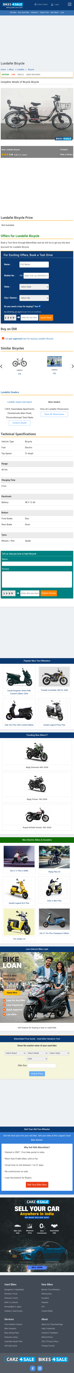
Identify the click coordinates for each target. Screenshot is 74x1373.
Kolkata (7, 1311)
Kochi (15, 1298)
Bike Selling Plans (11, 1333)
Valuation (34, 12)
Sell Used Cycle (10, 1345)
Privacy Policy (52, 1341)
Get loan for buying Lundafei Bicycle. (29, 338)
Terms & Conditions (34, 312)
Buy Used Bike (23, 12)
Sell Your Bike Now (37, 1184)
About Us (45, 1324)
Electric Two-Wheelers (50, 1289)
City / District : (11, 297)
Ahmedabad (9, 1306)
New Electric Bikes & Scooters (37, 840)
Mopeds (44, 1302)
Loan (62, 12)
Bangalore (8, 1289)
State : (7, 286)
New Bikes (55, 12)
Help (43, 1328)
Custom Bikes (47, 1311)
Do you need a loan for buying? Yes (21, 306)
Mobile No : (9, 275)
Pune (15, 1293)
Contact (44, 1333)
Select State (41, 4)
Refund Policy (47, 1337)
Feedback (54, 1333)
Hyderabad (19, 1289)
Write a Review (66, 154)
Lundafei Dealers (10, 392)
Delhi (6, 1302)
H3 (54, 373)
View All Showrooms (54, 414)
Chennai (7, 1298)
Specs (21, 74)
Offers (5, 74)
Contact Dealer (20, 422)
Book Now (46, 317)
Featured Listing (11, 1337)
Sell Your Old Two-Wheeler (37, 1129)
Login (55, 4)
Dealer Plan (44, 12)
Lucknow (14, 1302)
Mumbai (7, 1293)
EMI (13, 74)
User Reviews (33, 74)
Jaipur (18, 1306)
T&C (43, 1341)
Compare (64, 149)
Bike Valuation (10, 1328)
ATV (43, 1306)
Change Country (48, 1345)
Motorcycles (46, 1293)
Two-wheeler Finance (13, 1324)
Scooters (45, 1298)
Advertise (51, 1328)
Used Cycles (18, 1311)
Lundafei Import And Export (19, 402)
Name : (7, 264)
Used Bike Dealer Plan (13, 1341)
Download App (57, 1324)
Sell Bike (13, 12)
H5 (19, 374)
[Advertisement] (37, 38)
